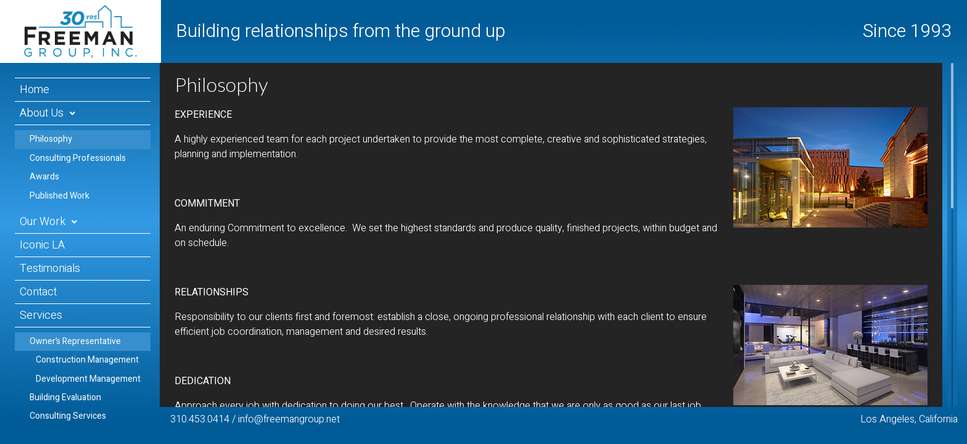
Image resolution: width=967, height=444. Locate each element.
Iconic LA (42, 245)
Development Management (88, 378)
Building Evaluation (65, 397)
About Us (42, 113)
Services (41, 315)
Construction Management (87, 359)
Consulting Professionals (78, 158)
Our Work (42, 221)
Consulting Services (68, 415)
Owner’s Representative (75, 341)
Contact (38, 292)
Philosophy (51, 139)
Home (34, 89)
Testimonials (50, 268)
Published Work (59, 195)
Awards (44, 176)
